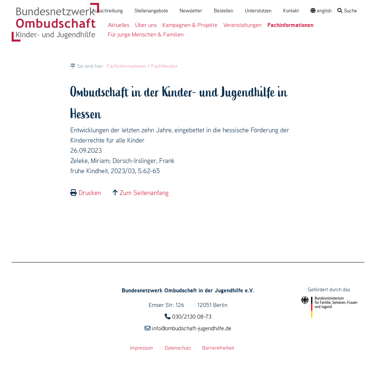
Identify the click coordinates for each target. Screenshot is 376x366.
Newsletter (191, 10)
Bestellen (223, 10)
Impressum (141, 347)
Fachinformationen (126, 66)
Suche (347, 10)
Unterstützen (258, 10)
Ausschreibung (107, 10)
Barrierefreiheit (218, 347)
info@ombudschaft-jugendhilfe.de (191, 328)
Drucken (90, 192)
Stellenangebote (151, 10)
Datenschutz (178, 347)
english (321, 10)
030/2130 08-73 (191, 316)
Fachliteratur (164, 66)
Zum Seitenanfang (144, 192)
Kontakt (291, 10)
